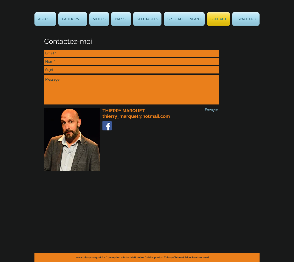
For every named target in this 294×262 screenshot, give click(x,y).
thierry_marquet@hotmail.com (136, 116)
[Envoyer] (211, 109)
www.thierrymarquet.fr (89, 257)
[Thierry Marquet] (107, 125)
